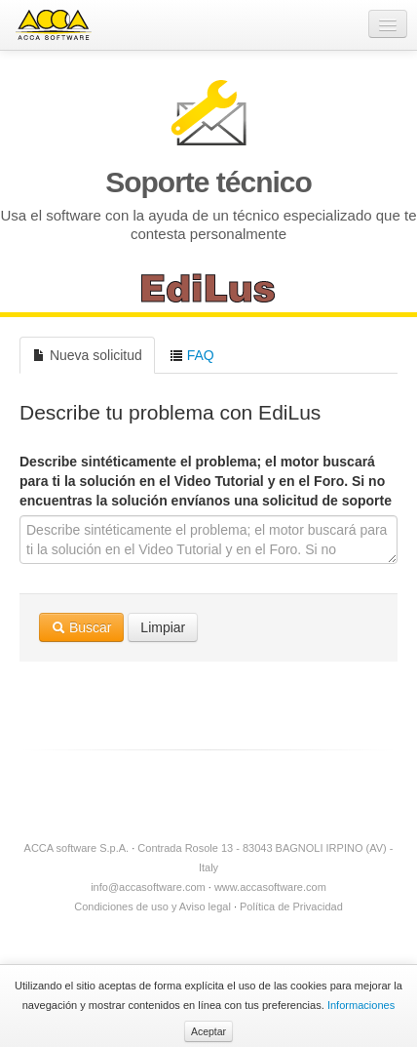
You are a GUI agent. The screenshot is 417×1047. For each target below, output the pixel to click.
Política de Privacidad (291, 906)
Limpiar (162, 627)
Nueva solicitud (87, 355)
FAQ (192, 355)
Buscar (81, 627)
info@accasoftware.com (148, 887)
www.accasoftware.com (270, 887)
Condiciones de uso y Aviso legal (152, 906)
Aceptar (208, 1031)
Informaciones (361, 1005)
